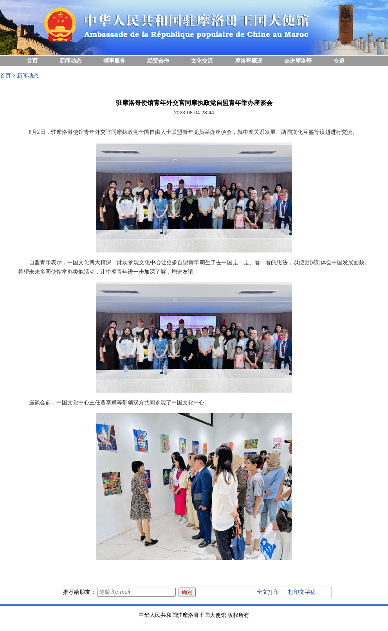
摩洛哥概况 (248, 61)
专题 (339, 61)
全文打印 (268, 592)
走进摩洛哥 (298, 61)
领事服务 (114, 61)
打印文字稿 (302, 592)
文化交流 (202, 61)
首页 (32, 61)
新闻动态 (70, 61)
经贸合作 (158, 61)
